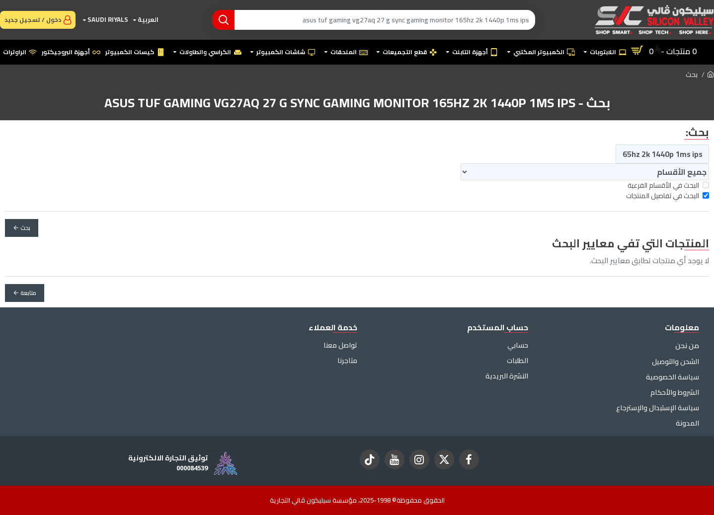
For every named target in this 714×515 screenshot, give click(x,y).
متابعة (28, 292)
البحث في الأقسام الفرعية (668, 185)
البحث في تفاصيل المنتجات (667, 196)
